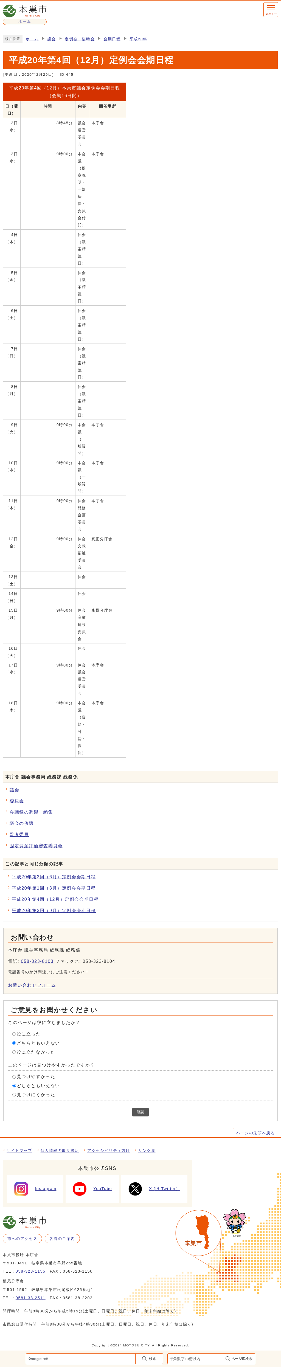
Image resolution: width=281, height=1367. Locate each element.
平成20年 (138, 39)
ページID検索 (242, 1359)
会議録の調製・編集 (31, 812)
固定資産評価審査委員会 (36, 845)
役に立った (29, 1034)
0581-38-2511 (31, 1298)
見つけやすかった (36, 1076)
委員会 (17, 800)
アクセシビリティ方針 (108, 1150)
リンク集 (146, 1150)
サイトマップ (19, 1150)
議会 (51, 39)
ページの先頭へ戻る (255, 1133)
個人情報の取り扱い (60, 1150)
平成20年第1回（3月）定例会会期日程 (54, 888)
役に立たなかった (36, 1052)
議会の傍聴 (22, 823)
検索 (152, 1359)
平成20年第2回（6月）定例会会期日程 (54, 876)
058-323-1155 (31, 1271)
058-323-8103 (37, 961)
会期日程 (111, 39)
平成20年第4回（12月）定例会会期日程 (55, 899)
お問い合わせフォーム (32, 985)
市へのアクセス (22, 1238)
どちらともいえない (38, 1043)
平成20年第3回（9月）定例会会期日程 (54, 910)
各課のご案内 (62, 1238)
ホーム (32, 39)
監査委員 (19, 834)
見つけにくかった (36, 1094)
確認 (140, 1112)
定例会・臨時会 (80, 39)
